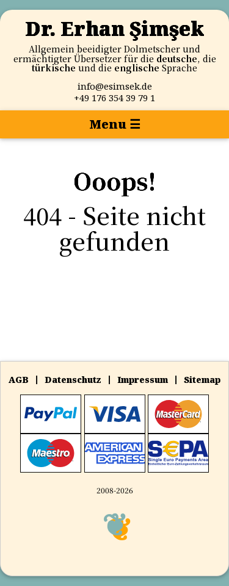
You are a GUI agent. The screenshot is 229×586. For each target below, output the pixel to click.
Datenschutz (73, 379)
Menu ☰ (114, 124)
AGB (19, 379)
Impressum (142, 379)
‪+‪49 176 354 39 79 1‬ (114, 97)
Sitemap (202, 379)
